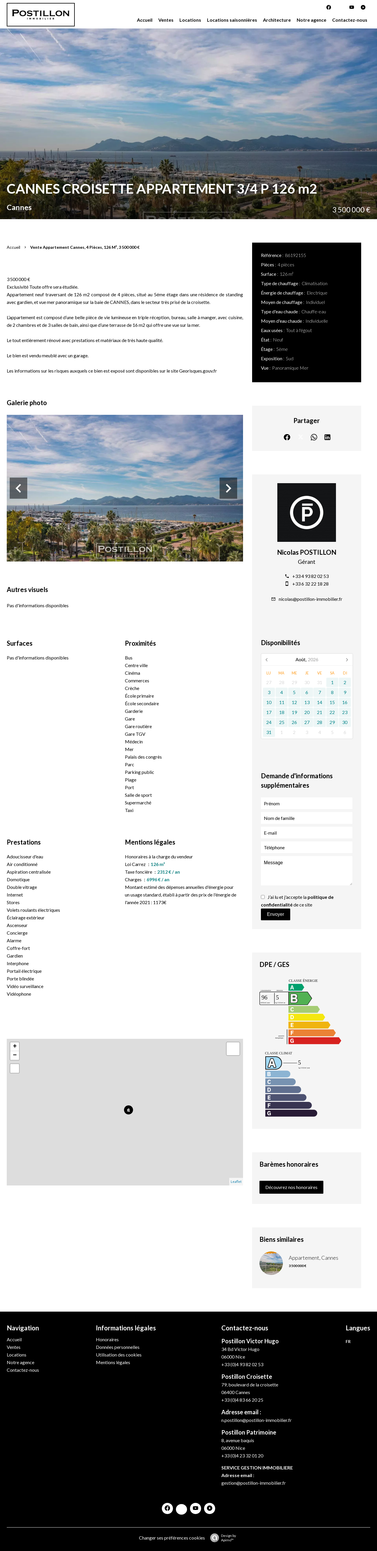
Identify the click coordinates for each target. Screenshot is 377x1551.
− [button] (15, 1055)
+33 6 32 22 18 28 (310, 583)
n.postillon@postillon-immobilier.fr (256, 1420)
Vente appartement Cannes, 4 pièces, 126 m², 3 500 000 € (85, 247)
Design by (221, 1537)
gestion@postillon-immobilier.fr (253, 1483)
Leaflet (236, 1181)
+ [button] (15, 1046)
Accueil (13, 247)
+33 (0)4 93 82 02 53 (242, 1364)
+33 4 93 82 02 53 (310, 576)
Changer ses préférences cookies (172, 1537)
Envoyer (275, 914)
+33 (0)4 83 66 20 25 (242, 1400)
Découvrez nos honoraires (291, 1187)
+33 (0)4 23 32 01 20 (242, 1455)
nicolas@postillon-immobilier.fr (310, 599)
